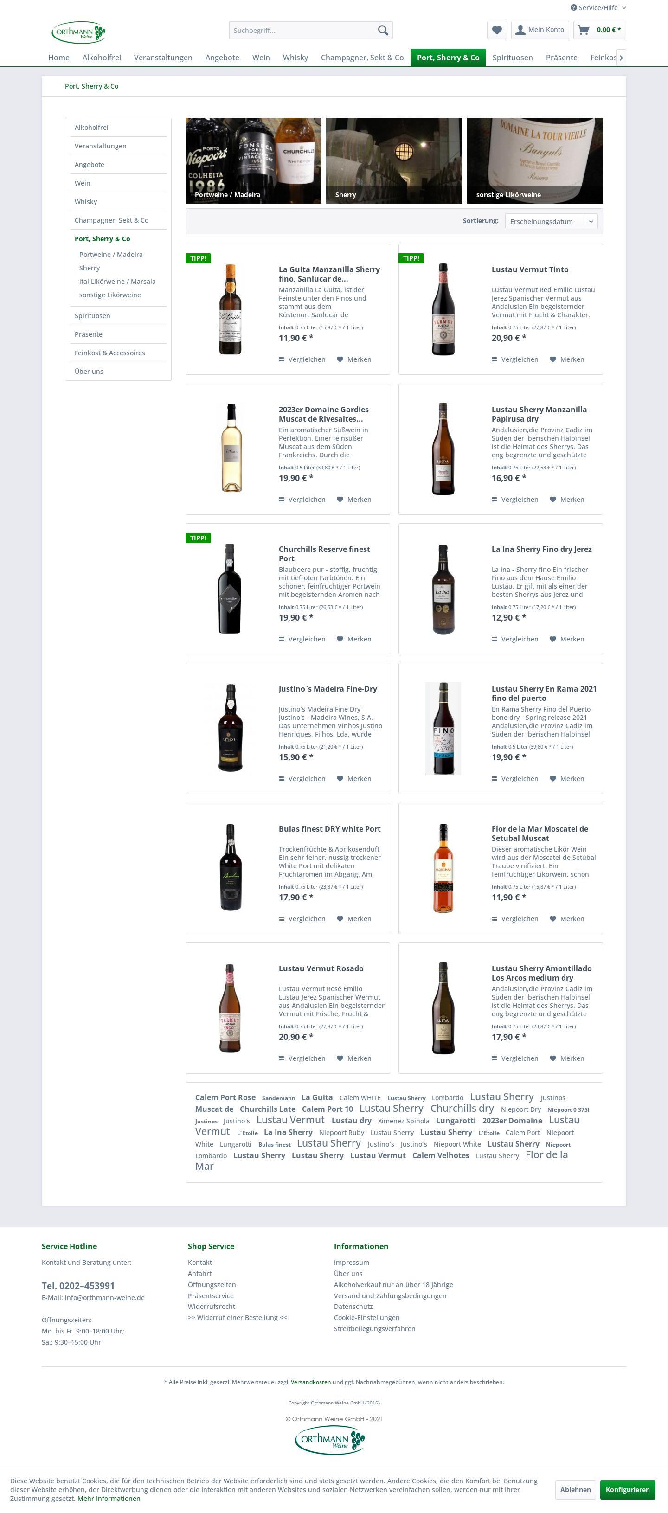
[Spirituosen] (513, 57)
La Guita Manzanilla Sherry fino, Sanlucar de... (329, 274)
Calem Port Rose (226, 1097)
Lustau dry (352, 1121)
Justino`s (238, 1120)
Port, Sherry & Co (102, 238)
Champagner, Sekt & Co (111, 220)
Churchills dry (463, 1108)
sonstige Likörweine (110, 294)
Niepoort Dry (522, 1109)
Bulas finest (275, 1144)
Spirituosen (92, 315)
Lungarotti (457, 1121)
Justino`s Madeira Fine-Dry (328, 689)
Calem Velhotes (441, 1155)
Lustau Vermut (292, 1119)
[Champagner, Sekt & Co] (363, 57)
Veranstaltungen (101, 145)
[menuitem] (311, 30)
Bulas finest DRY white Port (330, 829)
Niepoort (558, 1144)
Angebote (89, 164)
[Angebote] (222, 57)
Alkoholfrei (92, 127)
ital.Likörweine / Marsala (117, 281)
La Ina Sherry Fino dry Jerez (542, 549)
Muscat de (215, 1109)
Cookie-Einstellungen (367, 1317)
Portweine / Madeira (111, 254)
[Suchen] (383, 30)
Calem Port (524, 1132)
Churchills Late (268, 1109)
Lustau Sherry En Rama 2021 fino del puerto (544, 693)
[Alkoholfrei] (102, 57)
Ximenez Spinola (404, 1120)
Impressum (351, 1262)
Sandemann (279, 1098)
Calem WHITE (361, 1097)
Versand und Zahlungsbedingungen (390, 1295)
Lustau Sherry (407, 1098)
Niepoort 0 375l (568, 1110)
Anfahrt (200, 1273)
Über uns (89, 371)
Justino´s (415, 1144)
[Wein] (261, 57)
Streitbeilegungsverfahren (375, 1328)
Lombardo (448, 1097)
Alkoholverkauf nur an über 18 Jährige (393, 1284)
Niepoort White (458, 1144)
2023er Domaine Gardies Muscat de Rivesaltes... (324, 414)
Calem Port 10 (328, 1109)
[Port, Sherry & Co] (448, 57)
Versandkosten (311, 1382)
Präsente (89, 334)
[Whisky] (295, 57)
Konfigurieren (628, 1489)
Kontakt (200, 1262)
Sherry (89, 267)
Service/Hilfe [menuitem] (595, 7)
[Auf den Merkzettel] (354, 359)
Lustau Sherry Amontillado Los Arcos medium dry (542, 973)
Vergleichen (302, 359)
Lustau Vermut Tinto (530, 270)
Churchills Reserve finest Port (324, 554)
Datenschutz (353, 1306)
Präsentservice (211, 1295)
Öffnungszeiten (212, 1284)
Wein (82, 183)
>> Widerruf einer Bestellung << (237, 1317)
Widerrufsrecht (211, 1306)
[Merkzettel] (497, 30)
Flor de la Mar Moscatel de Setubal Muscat (540, 833)
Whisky (86, 201)
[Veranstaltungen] (163, 57)
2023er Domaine (513, 1121)
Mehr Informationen (109, 1498)
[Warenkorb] (599, 30)
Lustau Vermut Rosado (321, 969)
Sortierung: (481, 220)
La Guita (318, 1097)
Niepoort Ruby (342, 1132)
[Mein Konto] (540, 30)
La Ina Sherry (289, 1132)
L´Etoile (248, 1133)
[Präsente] (562, 57)
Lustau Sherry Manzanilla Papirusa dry (539, 414)
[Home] (59, 57)
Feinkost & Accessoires (110, 352)
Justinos (553, 1097)
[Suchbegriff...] (311, 30)
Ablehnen (575, 1489)
